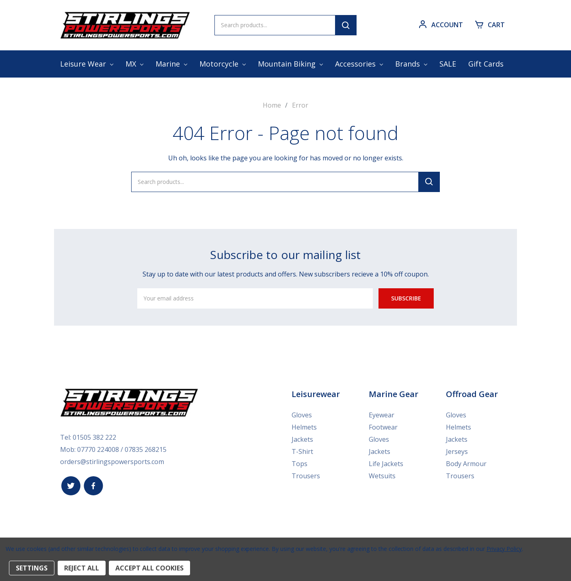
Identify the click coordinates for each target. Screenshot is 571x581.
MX (134, 64)
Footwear (383, 426)
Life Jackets (386, 463)
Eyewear (381, 414)
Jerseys (457, 451)
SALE (447, 64)
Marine (171, 64)
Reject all (81, 568)
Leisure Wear (86, 64)
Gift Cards (486, 64)
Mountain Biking (290, 64)
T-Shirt (302, 451)
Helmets (304, 426)
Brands (411, 64)
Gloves (302, 414)
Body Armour (466, 463)
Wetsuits (382, 475)
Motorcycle (222, 64)
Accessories (359, 64)
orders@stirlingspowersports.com (112, 461)
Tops (299, 463)
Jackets (302, 438)
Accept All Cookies (149, 568)
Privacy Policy (504, 549)
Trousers (306, 475)
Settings (32, 568)
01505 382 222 (94, 436)
